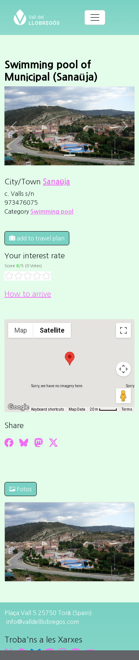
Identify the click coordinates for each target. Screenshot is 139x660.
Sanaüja (56, 181)
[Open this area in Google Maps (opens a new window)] (18, 407)
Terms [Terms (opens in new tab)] (127, 409)
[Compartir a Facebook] (8, 442)
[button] (70, 359)
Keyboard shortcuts (47, 409)
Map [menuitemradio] (20, 330)
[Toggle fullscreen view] (123, 330)
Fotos (20, 489)
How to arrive (27, 294)
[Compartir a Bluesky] (23, 442)
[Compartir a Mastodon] (38, 442)
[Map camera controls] (123, 369)
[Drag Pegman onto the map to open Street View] (123, 395)
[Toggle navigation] (95, 17)
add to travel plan (36, 238)
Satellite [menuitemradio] (52, 330)
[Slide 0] (69, 155)
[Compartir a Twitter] (53, 442)
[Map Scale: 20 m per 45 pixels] (103, 409)
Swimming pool (51, 211)
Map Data (77, 409)
